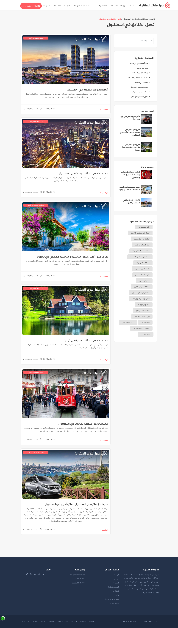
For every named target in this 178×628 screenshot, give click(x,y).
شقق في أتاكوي (144, 281)
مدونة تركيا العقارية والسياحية (136, 19)
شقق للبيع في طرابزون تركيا (141, 299)
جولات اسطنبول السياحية (141, 87)
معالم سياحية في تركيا (141, 92)
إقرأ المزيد (104, 109)
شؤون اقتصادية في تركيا (141, 97)
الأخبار (117, 595)
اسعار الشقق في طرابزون (142, 287)
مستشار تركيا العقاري (30, 108)
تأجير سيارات (25, 621)
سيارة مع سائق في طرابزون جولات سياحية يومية (131, 147)
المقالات (116, 591)
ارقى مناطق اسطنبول (142, 275)
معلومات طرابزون (143, 68)
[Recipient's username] (133, 41)
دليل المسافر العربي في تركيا (139, 77)
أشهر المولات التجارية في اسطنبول (87, 89)
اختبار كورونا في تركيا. (143, 310)
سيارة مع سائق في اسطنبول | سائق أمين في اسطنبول (76, 504)
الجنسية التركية (145, 334)
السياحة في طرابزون (142, 82)
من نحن (116, 579)
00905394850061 (78, 579)
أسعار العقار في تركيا (143, 263)
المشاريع (116, 583)
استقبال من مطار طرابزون (141, 328)
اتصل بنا (35, 621)
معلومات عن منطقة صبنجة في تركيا (86, 340)
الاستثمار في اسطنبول (142, 269)
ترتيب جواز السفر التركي (142, 316)
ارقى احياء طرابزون (144, 227)
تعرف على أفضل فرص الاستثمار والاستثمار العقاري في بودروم (72, 256)
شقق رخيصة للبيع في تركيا (141, 251)
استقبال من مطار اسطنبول (141, 293)
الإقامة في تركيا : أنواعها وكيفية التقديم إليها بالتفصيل (130, 175)
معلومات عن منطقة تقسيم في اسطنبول (83, 423)
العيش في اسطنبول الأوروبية (140, 233)
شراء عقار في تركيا (128, 322)
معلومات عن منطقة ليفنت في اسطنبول (83, 173)
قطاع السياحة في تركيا (142, 245)
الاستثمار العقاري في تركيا (140, 63)
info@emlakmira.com (77, 575)
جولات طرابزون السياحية (141, 73)
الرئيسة (152, 19)
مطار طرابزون (145, 322)
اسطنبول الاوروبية (144, 305)
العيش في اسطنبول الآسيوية (140, 257)
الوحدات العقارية (113, 587)
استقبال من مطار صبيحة (142, 239)
